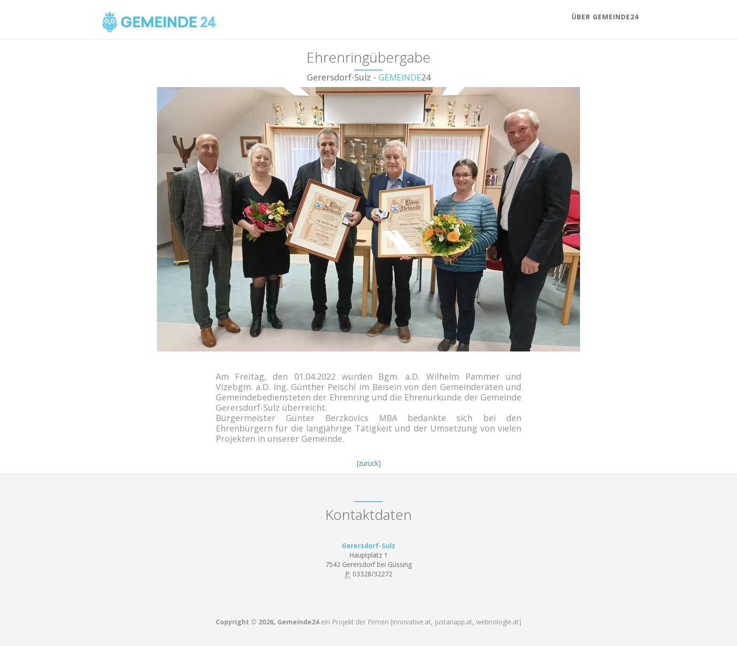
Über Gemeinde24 (605, 16)
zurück (368, 463)
